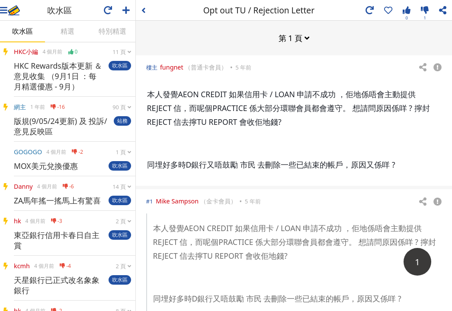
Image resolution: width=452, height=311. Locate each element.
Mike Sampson (177, 201)
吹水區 (22, 31)
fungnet (171, 67)
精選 (67, 31)
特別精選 (112, 31)
